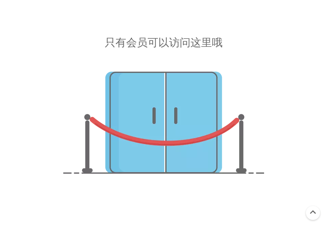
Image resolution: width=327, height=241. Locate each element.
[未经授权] (163, 123)
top (313, 212)
